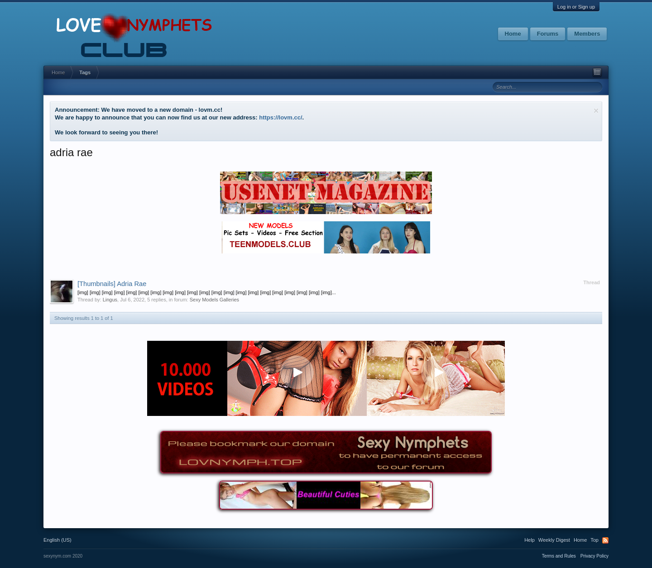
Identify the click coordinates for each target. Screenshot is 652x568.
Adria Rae (111, 283)
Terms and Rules (559, 556)
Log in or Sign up (576, 7)
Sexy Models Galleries (214, 299)
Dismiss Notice (596, 110)
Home (513, 33)
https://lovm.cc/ (280, 117)
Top (594, 540)
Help (529, 540)
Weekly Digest (554, 540)
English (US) (57, 540)
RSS (605, 540)
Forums (548, 33)
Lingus (110, 299)
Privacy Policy (594, 556)
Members (587, 33)
